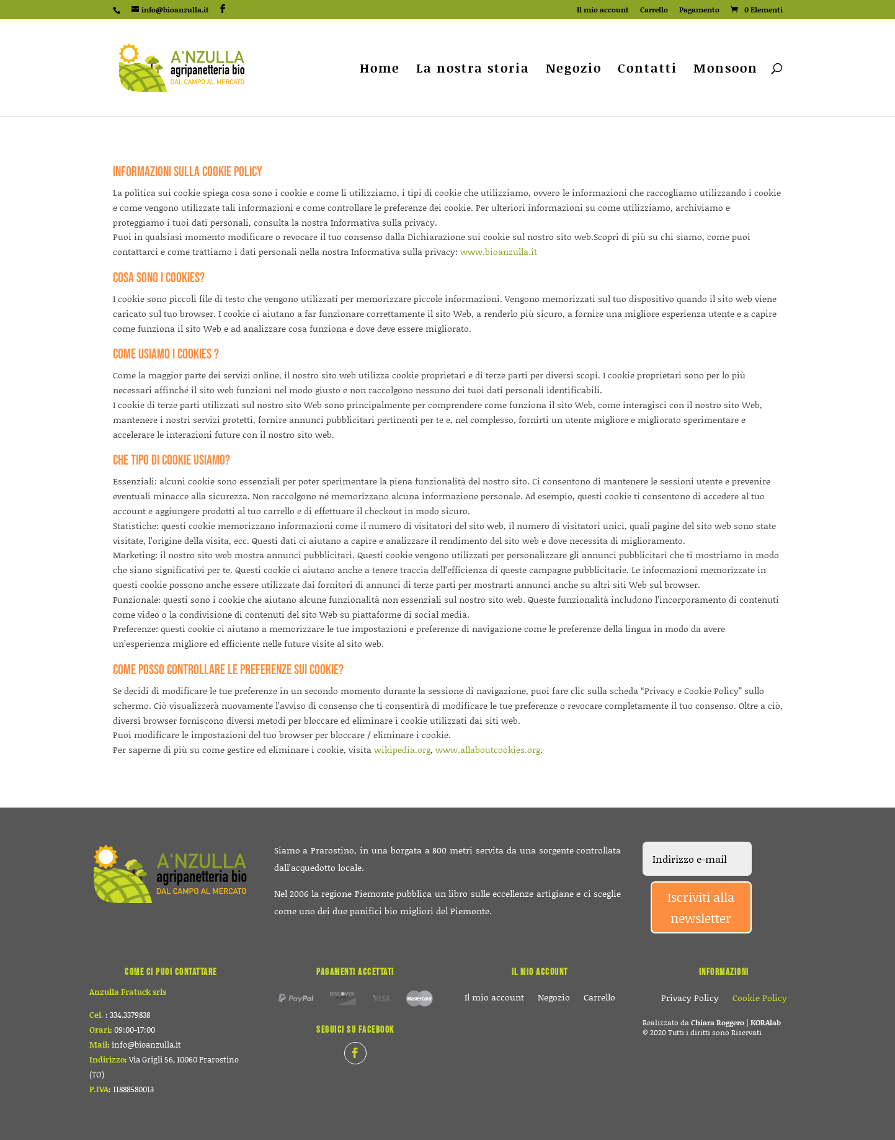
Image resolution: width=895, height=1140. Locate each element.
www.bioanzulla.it (498, 251)
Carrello (654, 10)
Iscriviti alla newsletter (700, 907)
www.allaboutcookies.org (487, 749)
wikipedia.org (402, 749)
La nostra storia (473, 69)
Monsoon (725, 69)
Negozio (574, 69)
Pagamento (699, 10)
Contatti (647, 69)
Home (380, 69)
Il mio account (603, 10)
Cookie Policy (759, 999)
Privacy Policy (690, 999)
